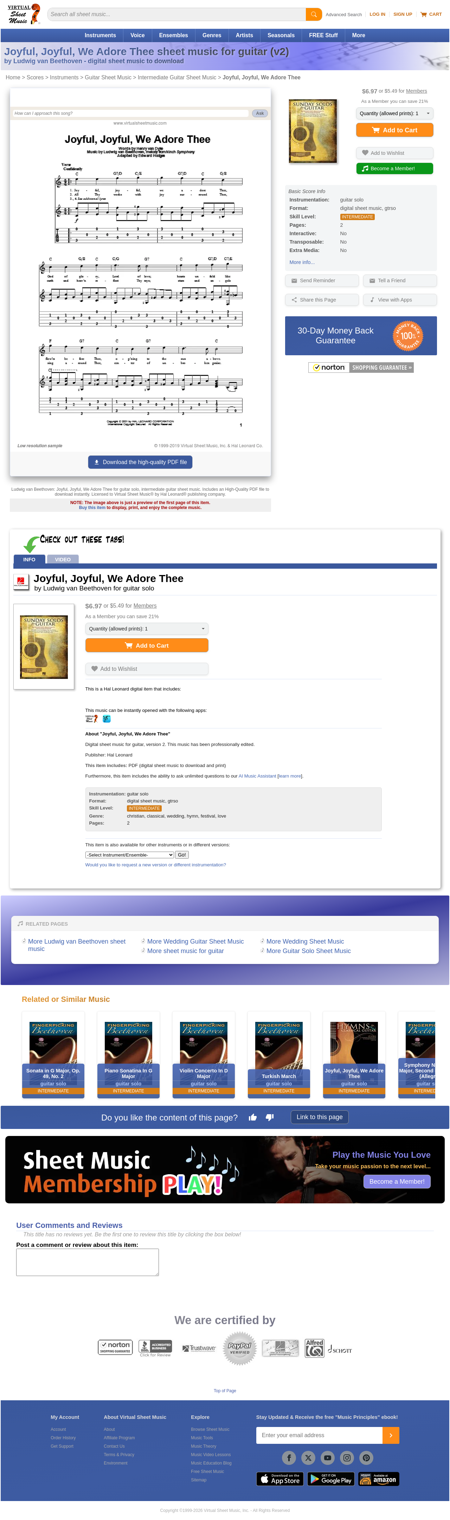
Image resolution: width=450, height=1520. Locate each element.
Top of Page (225, 1390)
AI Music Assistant (257, 776)
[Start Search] (314, 14)
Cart (431, 14)
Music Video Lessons (211, 1454)
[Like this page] (253, 1118)
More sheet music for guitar (185, 950)
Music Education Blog (211, 1463)
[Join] (390, 1435)
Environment (115, 1463)
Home (13, 77)
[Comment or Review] (87, 1262)
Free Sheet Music (207, 1471)
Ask (260, 113)
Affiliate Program (119, 1437)
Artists (244, 35)
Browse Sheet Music (210, 1429)
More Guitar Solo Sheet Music (308, 950)
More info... (302, 262)
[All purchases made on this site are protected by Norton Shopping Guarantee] (361, 371)
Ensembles (173, 35)
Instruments (100, 35)
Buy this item (92, 507)
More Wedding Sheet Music (305, 941)
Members (416, 91)
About (109, 1429)
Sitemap (198, 1480)
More (358, 35)
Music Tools (202, 1437)
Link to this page (320, 1117)
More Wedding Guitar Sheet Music (195, 941)
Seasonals (281, 35)
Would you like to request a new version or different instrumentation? (155, 864)
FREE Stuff (323, 35)
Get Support (62, 1446)
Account (58, 1429)
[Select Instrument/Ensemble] (129, 855)
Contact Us (114, 1446)
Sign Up (402, 14)
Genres (211, 35)
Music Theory (203, 1446)
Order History (63, 1437)
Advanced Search (344, 14)
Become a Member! (397, 1181)
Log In (377, 14)
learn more (290, 776)
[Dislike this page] (270, 1118)
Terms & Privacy (119, 1454)
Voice (137, 35)
